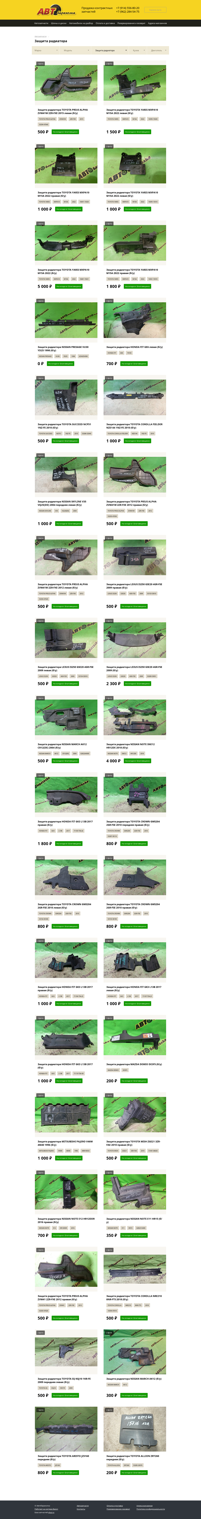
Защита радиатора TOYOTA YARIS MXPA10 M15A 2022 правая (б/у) (63, 194)
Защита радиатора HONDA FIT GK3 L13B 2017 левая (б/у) (133, 988)
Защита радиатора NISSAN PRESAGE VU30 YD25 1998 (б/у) (63, 348)
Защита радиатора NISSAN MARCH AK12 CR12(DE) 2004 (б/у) (62, 746)
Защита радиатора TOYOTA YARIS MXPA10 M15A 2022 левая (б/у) (132, 111)
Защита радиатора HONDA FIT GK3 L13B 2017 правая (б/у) (65, 823)
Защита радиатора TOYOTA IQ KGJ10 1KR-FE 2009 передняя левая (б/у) (64, 1380)
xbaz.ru (51, 1512)
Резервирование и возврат (118, 1509)
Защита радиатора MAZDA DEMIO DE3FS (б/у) (134, 1064)
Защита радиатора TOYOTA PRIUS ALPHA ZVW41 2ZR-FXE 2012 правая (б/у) (63, 1297)
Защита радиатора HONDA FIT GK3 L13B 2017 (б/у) (65, 1066)
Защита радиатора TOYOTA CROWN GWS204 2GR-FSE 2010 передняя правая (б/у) (133, 823)
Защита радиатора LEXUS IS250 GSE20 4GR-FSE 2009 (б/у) (134, 668)
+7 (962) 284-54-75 (127, 11)
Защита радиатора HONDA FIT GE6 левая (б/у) (134, 347)
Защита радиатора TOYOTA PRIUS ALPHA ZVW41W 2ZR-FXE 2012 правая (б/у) (131, 503)
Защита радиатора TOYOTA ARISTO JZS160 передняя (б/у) (63, 1457)
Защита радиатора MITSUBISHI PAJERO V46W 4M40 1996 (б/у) (65, 1143)
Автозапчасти (40, 36)
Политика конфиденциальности (151, 1509)
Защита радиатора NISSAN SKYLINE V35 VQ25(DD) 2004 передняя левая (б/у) (62, 503)
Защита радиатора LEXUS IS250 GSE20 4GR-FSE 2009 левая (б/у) (66, 668)
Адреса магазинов (144, 1505)
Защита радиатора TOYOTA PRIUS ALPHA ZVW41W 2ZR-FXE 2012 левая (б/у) (63, 586)
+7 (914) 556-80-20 (127, 8)
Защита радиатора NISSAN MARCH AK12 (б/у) (133, 1378)
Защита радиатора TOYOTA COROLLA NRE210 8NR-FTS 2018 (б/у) (134, 1297)
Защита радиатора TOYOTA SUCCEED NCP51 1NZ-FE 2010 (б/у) (64, 426)
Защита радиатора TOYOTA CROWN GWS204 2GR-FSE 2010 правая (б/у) (133, 906)
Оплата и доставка (115, 1505)
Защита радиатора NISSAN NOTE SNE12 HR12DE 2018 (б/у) (130, 746)
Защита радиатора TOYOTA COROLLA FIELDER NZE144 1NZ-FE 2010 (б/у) (134, 426)
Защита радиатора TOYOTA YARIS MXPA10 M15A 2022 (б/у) (63, 271)
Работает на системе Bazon (46, 1509)
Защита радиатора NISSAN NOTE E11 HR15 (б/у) (134, 1220)
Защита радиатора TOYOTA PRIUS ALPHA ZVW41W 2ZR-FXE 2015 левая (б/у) (63, 111)
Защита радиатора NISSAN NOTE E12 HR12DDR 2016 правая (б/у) (66, 1220)
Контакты (81, 1509)
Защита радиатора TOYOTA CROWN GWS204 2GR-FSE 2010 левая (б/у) (64, 906)
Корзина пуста (155, 10)
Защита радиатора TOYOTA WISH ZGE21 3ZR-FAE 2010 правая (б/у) (133, 1143)
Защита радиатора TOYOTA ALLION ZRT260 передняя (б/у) (132, 1457)
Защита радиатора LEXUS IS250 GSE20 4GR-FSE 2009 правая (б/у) (134, 586)
